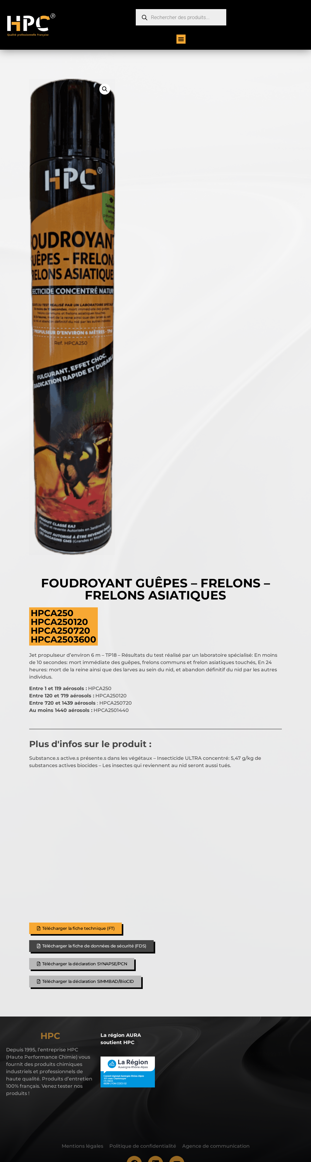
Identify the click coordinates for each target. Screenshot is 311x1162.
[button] (181, 39)
